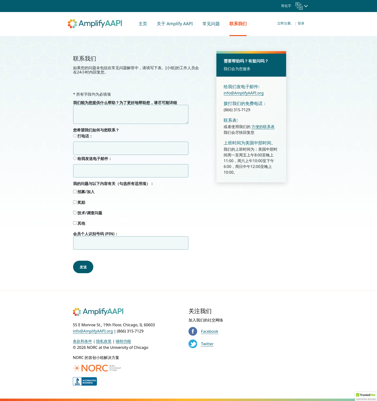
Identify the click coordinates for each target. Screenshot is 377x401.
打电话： (83, 136)
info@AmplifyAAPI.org (244, 93)
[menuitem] (142, 24)
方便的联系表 (263, 126)
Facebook (209, 331)
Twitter (207, 343)
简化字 (292, 5)
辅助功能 (123, 341)
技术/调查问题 (87, 213)
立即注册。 (285, 23)
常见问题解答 (123, 67)
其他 (79, 223)
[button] (366, 396)
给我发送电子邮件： (92, 158)
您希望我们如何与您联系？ (96, 130)
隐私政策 (104, 341)
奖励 (79, 202)
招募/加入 (83, 192)
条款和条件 (82, 341)
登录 (301, 23)
